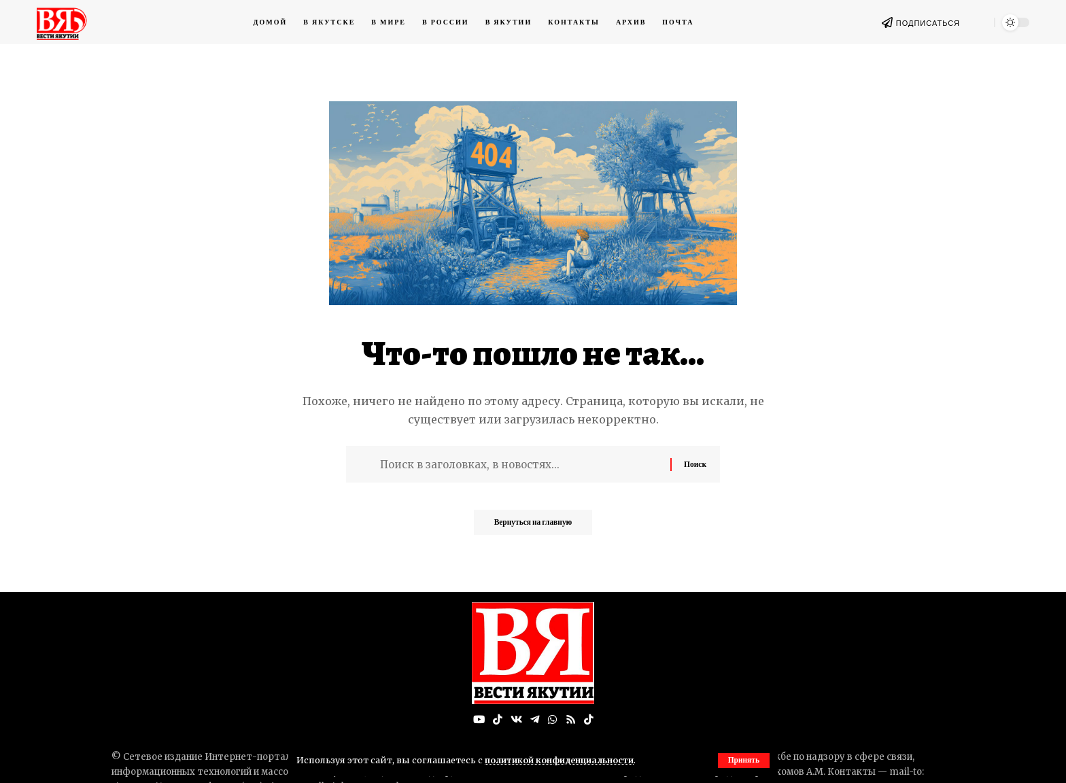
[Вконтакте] (516, 720)
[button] (743, 760)
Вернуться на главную (533, 526)
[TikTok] (497, 720)
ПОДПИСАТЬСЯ (928, 23)
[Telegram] (535, 720)
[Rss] (571, 720)
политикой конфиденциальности (563, 759)
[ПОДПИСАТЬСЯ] (887, 22)
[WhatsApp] (553, 720)
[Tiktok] (589, 720)
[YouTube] (477, 720)
